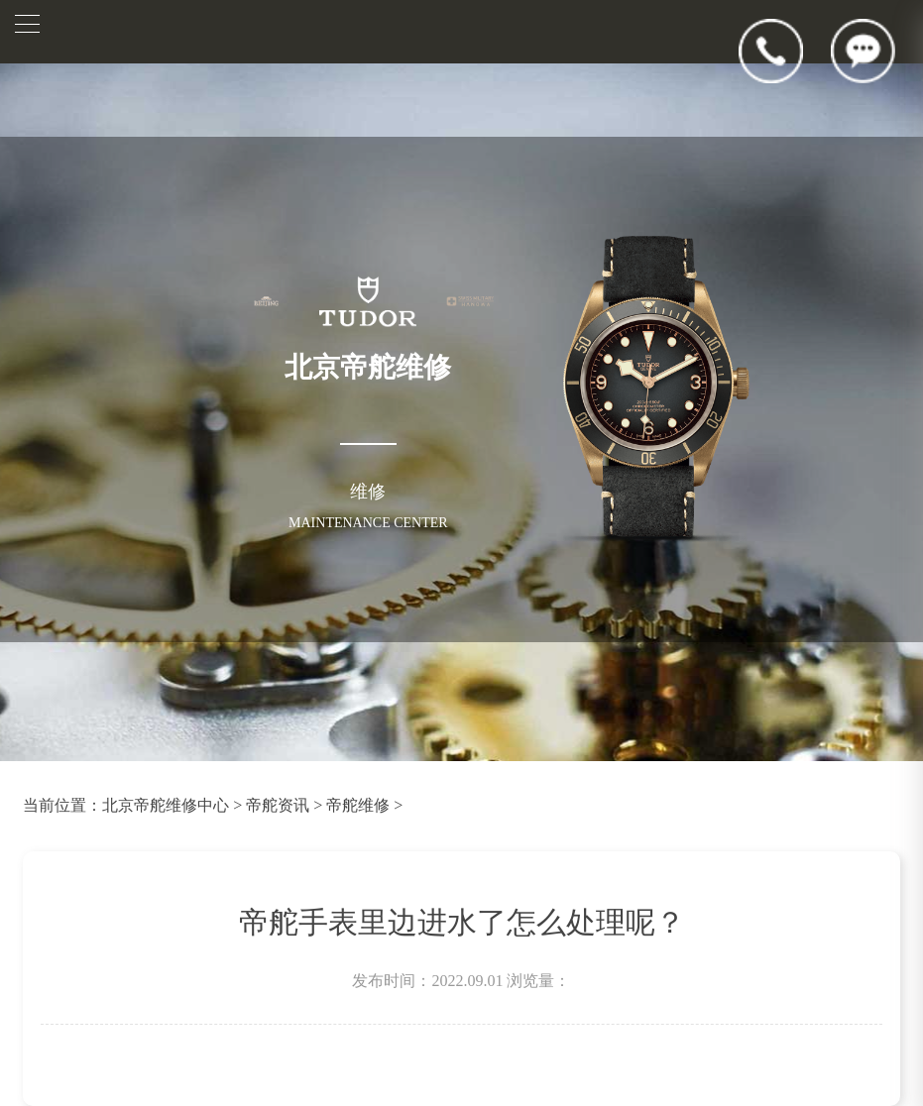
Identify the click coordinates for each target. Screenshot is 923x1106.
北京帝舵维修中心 (165, 805)
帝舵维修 (358, 805)
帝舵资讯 (277, 805)
